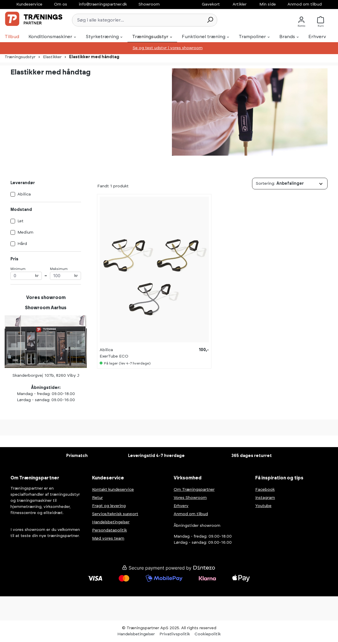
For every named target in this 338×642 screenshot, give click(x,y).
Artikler (240, 4)
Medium (25, 232)
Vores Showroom (190, 498)
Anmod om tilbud (304, 4)
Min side (267, 4)
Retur (97, 498)
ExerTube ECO (114, 356)
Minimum (26, 273)
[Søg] (210, 20)
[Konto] (301, 20)
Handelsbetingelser (111, 522)
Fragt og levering (109, 506)
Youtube (263, 506)
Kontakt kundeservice (113, 490)
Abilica (24, 194)
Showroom (149, 4)
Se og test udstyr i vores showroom (168, 48)
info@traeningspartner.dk (103, 4)
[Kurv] (322, 20)
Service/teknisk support (115, 514)
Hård (22, 244)
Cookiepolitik (208, 634)
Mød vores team (108, 538)
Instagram (265, 498)
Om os (60, 4)
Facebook (265, 490)
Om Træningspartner (194, 490)
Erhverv (181, 506)
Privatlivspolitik (174, 634)
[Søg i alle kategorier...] (137, 20)
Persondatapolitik (109, 530)
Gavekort (211, 4)
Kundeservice (29, 4)
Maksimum (65, 273)
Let (20, 221)
